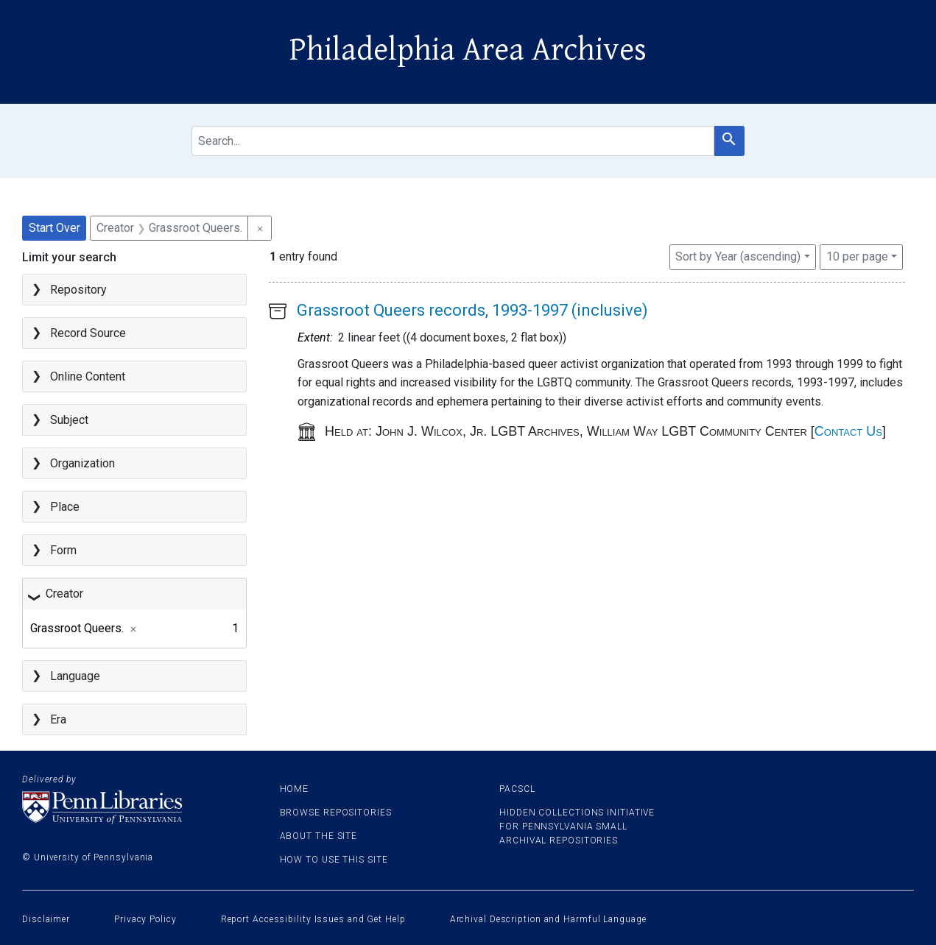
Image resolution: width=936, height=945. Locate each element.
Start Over (54, 228)
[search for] (452, 141)
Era (58, 719)
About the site (319, 836)
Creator (64, 594)
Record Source (88, 333)
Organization (82, 463)
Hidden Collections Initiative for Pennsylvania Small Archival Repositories (577, 826)
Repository (78, 290)
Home (294, 789)
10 (857, 255)
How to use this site (334, 859)
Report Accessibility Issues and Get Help (313, 919)
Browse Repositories (336, 812)
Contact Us (848, 431)
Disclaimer (46, 919)
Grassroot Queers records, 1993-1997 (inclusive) (472, 310)
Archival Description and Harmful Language (548, 919)
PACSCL (517, 789)
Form (63, 550)
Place (65, 507)
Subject (69, 420)
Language (75, 676)
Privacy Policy (145, 919)
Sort (737, 256)
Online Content (87, 376)
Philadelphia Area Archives (468, 50)
